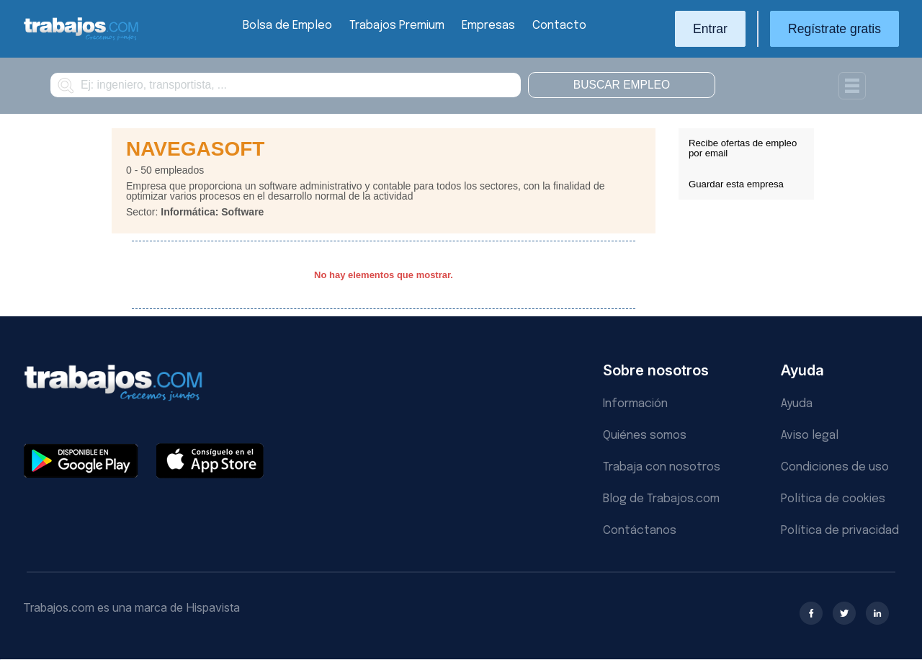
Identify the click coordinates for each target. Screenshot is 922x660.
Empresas (488, 25)
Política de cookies (833, 499)
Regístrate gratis (834, 29)
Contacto (559, 25)
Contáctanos (639, 531)
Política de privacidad (840, 531)
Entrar (710, 29)
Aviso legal (809, 435)
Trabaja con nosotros (661, 467)
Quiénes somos (644, 435)
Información (635, 404)
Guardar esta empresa (736, 184)
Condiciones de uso (835, 467)
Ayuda (797, 404)
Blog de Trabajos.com (661, 499)
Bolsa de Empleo (287, 25)
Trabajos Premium (396, 25)
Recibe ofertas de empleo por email (743, 148)
